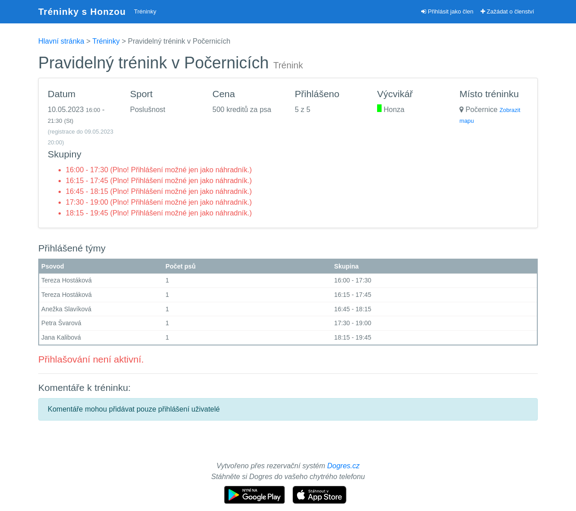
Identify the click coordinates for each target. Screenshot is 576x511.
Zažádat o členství (507, 11)
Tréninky (145, 11)
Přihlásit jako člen (447, 11)
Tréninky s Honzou (82, 12)
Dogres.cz (343, 466)
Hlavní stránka (61, 41)
